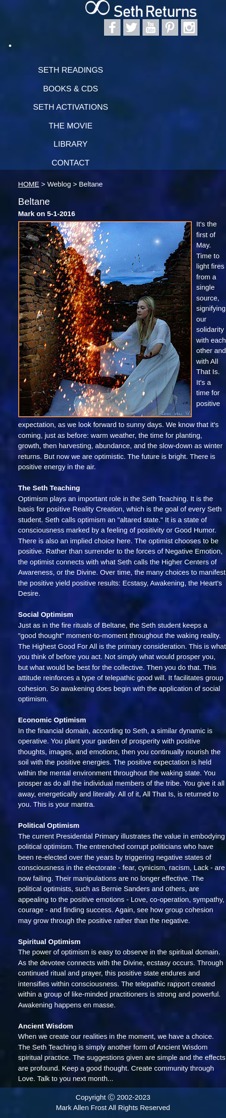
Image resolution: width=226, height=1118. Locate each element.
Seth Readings (70, 70)
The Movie (71, 125)
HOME (28, 184)
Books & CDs (70, 88)
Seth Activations (70, 107)
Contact (71, 162)
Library (70, 144)
